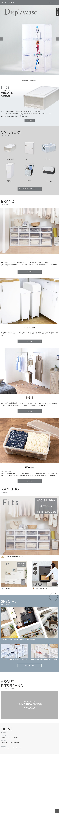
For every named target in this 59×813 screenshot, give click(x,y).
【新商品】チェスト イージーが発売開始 (9, 737)
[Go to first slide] (57, 39)
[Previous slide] (1, 39)
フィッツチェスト (8, 588)
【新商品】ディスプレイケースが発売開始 (10, 742)
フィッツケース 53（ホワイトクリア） (16, 556)
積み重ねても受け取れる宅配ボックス (43, 588)
